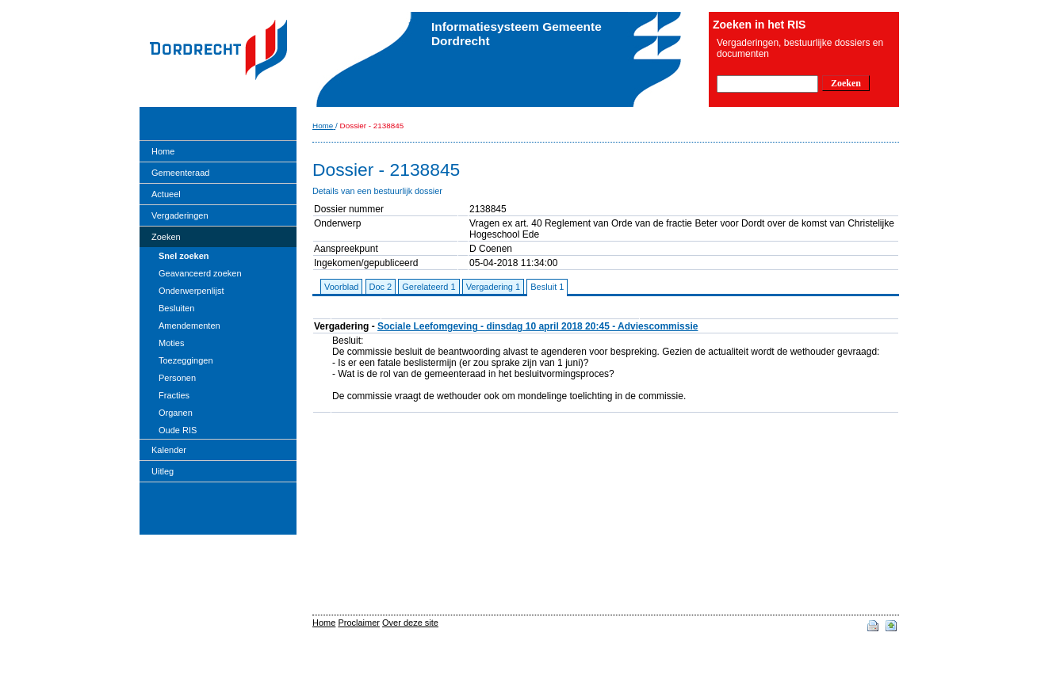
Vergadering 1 (493, 286)
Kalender (168, 450)
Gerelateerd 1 (428, 286)
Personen (177, 378)
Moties (171, 343)
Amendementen (189, 325)
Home (162, 151)
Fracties (174, 395)
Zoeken (166, 237)
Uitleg (162, 471)
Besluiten (176, 308)
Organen (176, 412)
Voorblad (341, 286)
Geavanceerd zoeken (200, 273)
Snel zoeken (184, 256)
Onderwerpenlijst (191, 290)
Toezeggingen (186, 360)
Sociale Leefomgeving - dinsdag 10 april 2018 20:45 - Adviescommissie (537, 326)
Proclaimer (359, 622)
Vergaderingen (180, 215)
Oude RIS (178, 430)
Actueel (166, 194)
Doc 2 (380, 286)
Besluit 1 (547, 286)
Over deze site (410, 622)
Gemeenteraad (180, 172)
